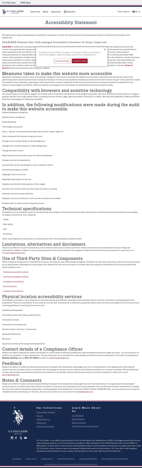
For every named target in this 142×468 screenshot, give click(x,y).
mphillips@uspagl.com (59, 358)
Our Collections (49, 407)
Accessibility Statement (88, 459)
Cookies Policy (47, 459)
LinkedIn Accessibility (12, 291)
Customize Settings (62, 61)
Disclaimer (17, 459)
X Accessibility (9, 286)
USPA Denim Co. (43, 419)
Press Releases (78, 419)
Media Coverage (79, 422)
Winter (39, 416)
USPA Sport (41, 423)
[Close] (104, 49)
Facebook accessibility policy (15, 272)
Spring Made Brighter (45, 412)
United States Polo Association (85, 426)
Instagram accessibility (13, 282)
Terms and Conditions (66, 459)
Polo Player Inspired (45, 426)
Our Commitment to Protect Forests (115, 459)
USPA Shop (25, 2)
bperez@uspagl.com (10, 375)
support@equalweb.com (14, 253)
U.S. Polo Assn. (9, 2)
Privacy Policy (31, 459)
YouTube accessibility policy (15, 277)
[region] (72, 57)
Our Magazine (78, 415)
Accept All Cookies (79, 61)
